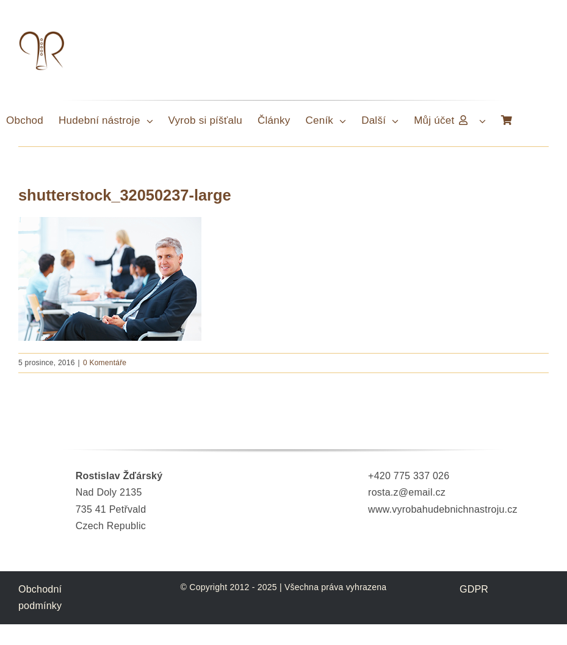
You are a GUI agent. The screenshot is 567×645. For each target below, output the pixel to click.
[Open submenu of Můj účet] (485, 121)
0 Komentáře (104, 362)
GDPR (474, 589)
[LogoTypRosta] (41, 33)
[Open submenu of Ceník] (345, 121)
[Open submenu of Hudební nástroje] (152, 121)
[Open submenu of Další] (398, 121)
